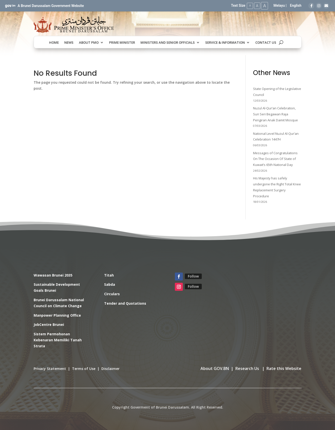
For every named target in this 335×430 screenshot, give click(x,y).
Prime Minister (122, 42)
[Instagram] (319, 6)
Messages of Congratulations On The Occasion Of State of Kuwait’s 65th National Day (275, 158)
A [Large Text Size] (264, 5)
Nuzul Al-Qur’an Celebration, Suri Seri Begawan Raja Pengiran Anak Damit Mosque (275, 114)
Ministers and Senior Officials (167, 42)
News (68, 42)
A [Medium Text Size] (256, 5)
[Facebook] (311, 6)
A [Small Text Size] (249, 5)
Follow (193, 276)
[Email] (326, 6)
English (295, 5)
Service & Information (225, 42)
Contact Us (265, 42)
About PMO (89, 42)
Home (54, 42)
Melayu (279, 5)
